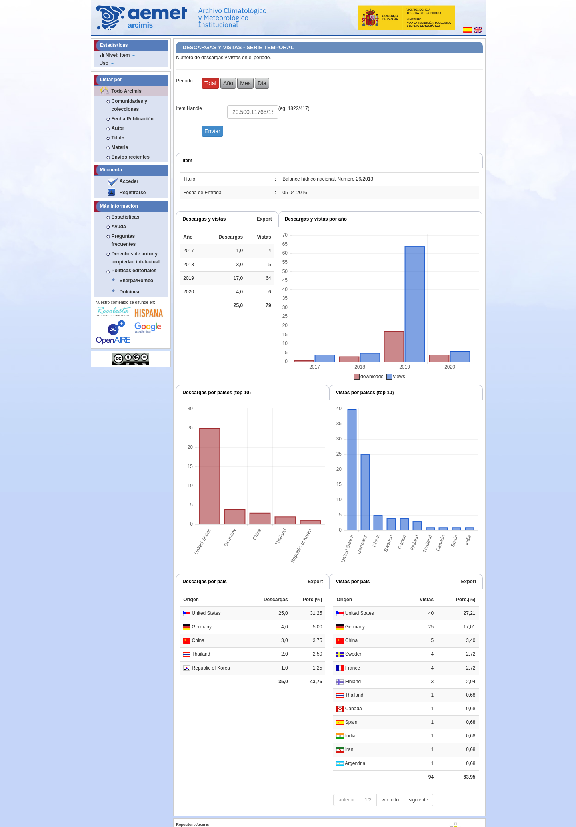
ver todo (390, 800)
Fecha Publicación (133, 119)
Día (262, 83)
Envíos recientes (131, 157)
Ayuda (119, 226)
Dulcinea (130, 292)
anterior (346, 800)
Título (118, 138)
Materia (120, 147)
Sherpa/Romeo (137, 280)
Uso (107, 63)
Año (228, 83)
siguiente (418, 800)
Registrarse (133, 192)
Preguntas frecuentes (124, 240)
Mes (245, 83)
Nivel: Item (117, 55)
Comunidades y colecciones (129, 105)
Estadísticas (126, 217)
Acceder (129, 181)
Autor (118, 128)
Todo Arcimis (127, 91)
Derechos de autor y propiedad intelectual (136, 258)
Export (264, 219)
